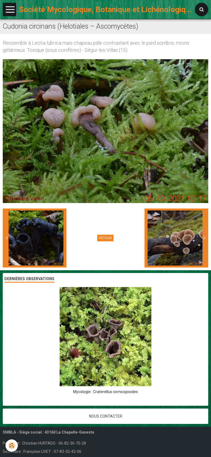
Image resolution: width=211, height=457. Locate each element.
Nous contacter (105, 416)
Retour (105, 238)
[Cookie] (11, 445)
